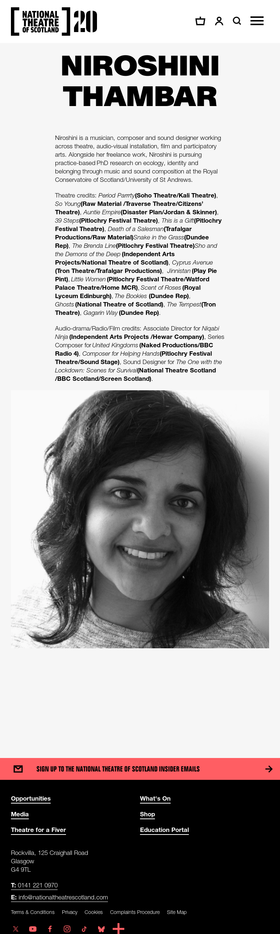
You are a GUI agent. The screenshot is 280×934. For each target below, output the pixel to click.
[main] (140, 393)
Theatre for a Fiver (38, 829)
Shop (147, 814)
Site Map (177, 912)
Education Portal (164, 829)
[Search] (236, 20)
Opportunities (31, 798)
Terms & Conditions (33, 912)
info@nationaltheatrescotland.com (59, 897)
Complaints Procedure (135, 912)
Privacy (69, 912)
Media (20, 814)
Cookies (94, 912)
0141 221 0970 (34, 885)
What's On (155, 798)
